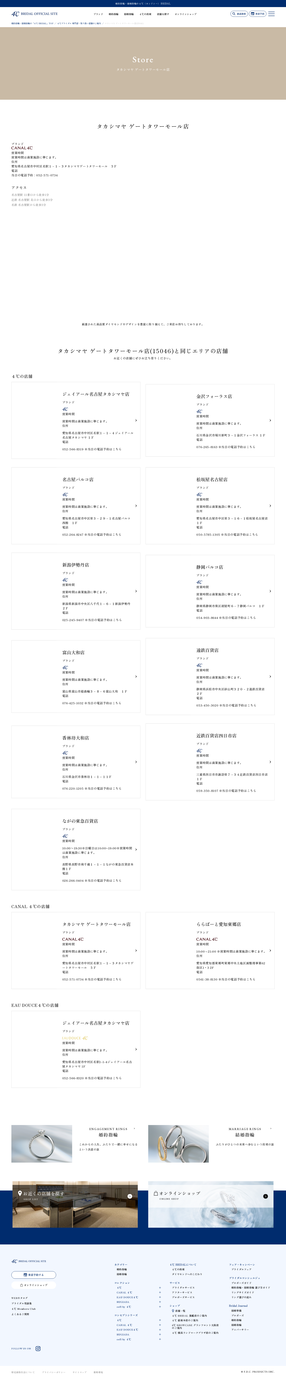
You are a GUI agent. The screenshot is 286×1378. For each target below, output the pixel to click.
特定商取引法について (23, 1372)
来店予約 (259, 13)
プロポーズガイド (241, 1283)
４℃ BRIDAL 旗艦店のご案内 (189, 1315)
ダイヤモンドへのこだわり (187, 1274)
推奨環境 (98, 1372)
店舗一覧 (180, 1311)
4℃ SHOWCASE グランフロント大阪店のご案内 (195, 1326)
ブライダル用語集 (21, 1303)
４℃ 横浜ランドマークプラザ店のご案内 (195, 1332)
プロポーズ (237, 1315)
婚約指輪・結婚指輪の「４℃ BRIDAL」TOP (32, 23)
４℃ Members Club (23, 1308)
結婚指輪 (129, 14)
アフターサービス (182, 1292)
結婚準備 (236, 1310)
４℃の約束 (145, 14)
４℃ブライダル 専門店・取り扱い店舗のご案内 (79, 23)
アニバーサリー (240, 1329)
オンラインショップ (186, 14)
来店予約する (36, 1275)
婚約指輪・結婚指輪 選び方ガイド (250, 1287)
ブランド (98, 14)
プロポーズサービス (183, 1297)
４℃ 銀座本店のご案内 (185, 1320)
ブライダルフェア (241, 1269)
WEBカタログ (19, 1298)
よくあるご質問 (20, 1314)
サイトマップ (80, 1372)
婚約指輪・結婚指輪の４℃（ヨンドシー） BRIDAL (143, 3)
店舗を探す (163, 14)
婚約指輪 (113, 14)
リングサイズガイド (242, 1292)
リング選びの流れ (241, 1297)
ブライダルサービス (183, 1287)
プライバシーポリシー (53, 1372)
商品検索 (241, 13)
